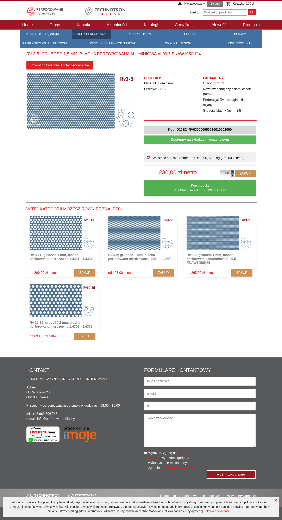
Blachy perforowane (91, 34)
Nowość (219, 25)
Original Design (178, 43)
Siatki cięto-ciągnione (42, 34)
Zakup (245, 173)
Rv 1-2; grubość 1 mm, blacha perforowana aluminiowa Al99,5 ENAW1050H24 (211, 259)
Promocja (251, 25)
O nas (54, 25)
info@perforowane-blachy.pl (57, 419)
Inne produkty (240, 43)
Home (27, 25)
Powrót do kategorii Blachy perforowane (60, 65)
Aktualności (117, 25)
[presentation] (234, 459)
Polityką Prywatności (178, 468)
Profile (190, 34)
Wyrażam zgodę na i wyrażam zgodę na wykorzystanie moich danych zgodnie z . (171, 460)
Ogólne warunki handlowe (201, 496)
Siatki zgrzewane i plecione (45, 43)
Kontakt (83, 25)
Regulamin (168, 496)
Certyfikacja (185, 25)
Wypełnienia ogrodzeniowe (113, 43)
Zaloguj (215, 3)
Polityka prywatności (216, 511)
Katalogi (151, 25)
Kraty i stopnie (141, 34)
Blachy (240, 34)
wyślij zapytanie (231, 474)
